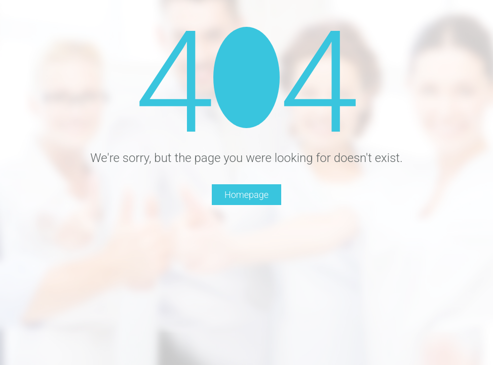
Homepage (246, 194)
